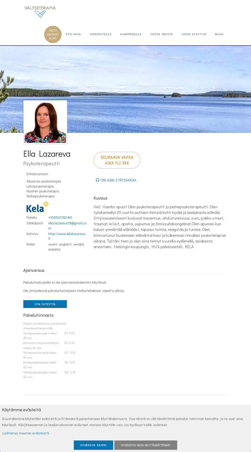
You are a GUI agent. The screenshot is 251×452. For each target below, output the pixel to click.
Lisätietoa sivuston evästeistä (25, 433)
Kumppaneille (131, 34)
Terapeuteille (100, 34)
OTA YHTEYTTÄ (45, 304)
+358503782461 (60, 217)
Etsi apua (73, 34)
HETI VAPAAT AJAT (53, 34)
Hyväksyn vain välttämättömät (146, 445)
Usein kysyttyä (194, 34)
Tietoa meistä (161, 34)
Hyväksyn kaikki (93, 445)
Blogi (219, 34)
